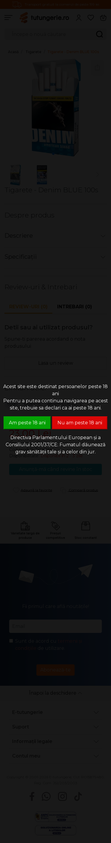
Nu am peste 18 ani (79, 423)
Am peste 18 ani (27, 423)
